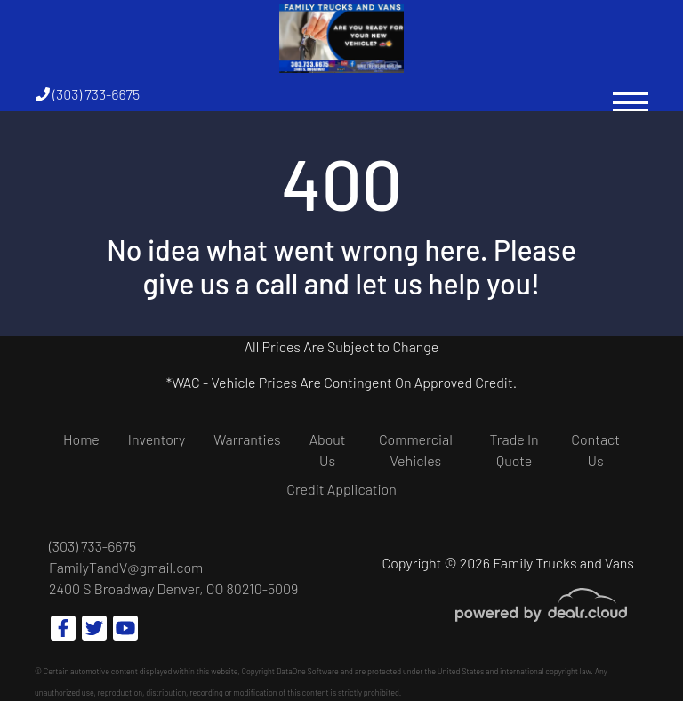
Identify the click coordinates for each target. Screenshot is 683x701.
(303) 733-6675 (88, 93)
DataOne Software (308, 671)
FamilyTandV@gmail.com (126, 567)
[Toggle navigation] (630, 94)
